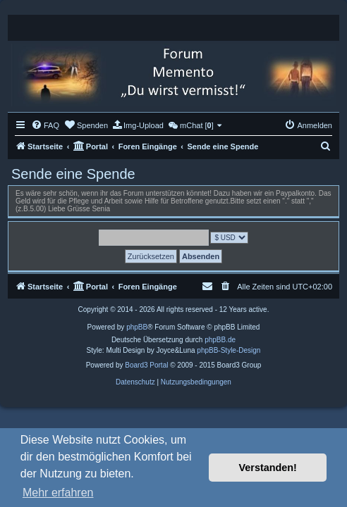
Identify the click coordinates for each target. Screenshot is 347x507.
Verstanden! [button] (268, 467)
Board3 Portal (146, 365)
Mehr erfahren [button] (58, 493)
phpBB (136, 327)
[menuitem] (45, 125)
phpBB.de (220, 340)
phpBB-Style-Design (228, 350)
